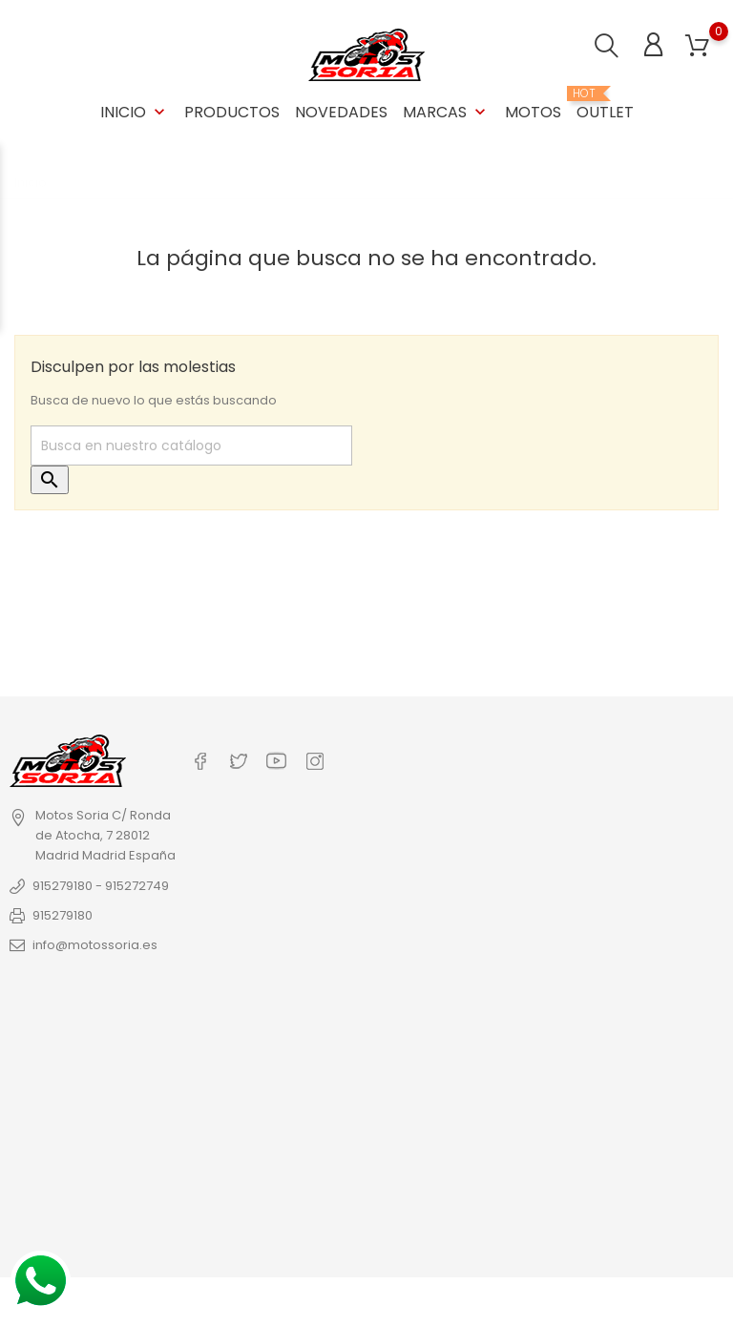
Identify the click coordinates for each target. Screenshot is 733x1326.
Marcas (446, 112)
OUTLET (605, 105)
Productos (232, 112)
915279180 (62, 915)
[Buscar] (191, 445)
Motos (533, 112)
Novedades (341, 112)
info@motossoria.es (94, 945)
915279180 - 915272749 (100, 886)
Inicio (134, 112)
